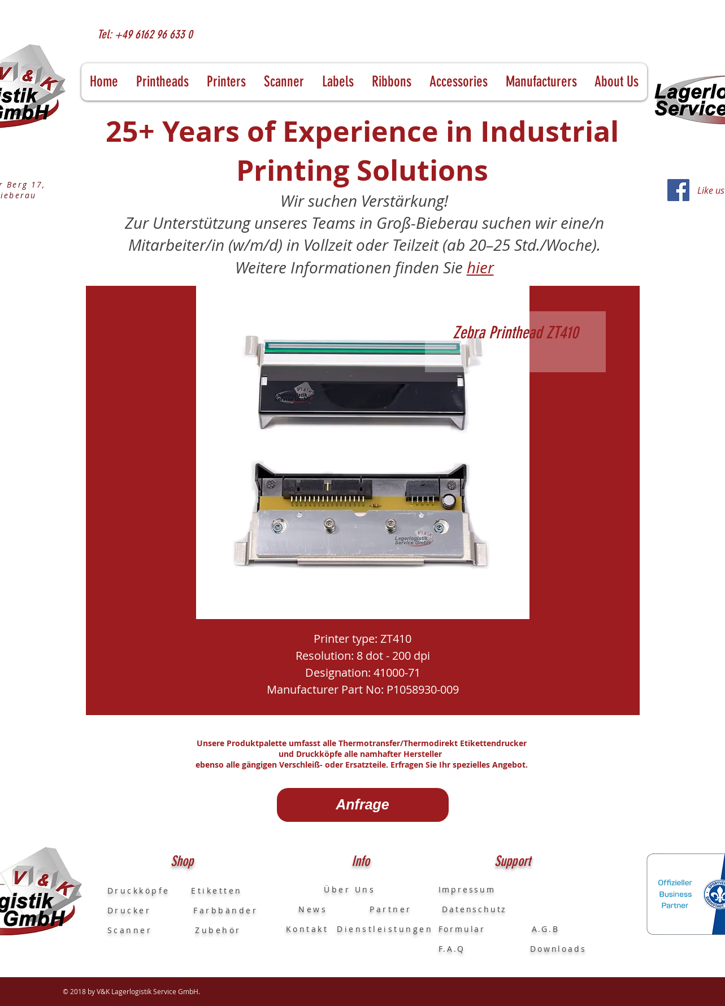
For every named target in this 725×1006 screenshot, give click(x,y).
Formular (464, 929)
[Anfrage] (363, 805)
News (307, 909)
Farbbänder (225, 910)
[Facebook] (678, 190)
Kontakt (307, 929)
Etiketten (216, 890)
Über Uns (339, 889)
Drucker (150, 910)
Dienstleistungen (385, 929)
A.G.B (545, 929)
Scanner (130, 930)
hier (480, 267)
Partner (391, 909)
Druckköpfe (149, 890)
